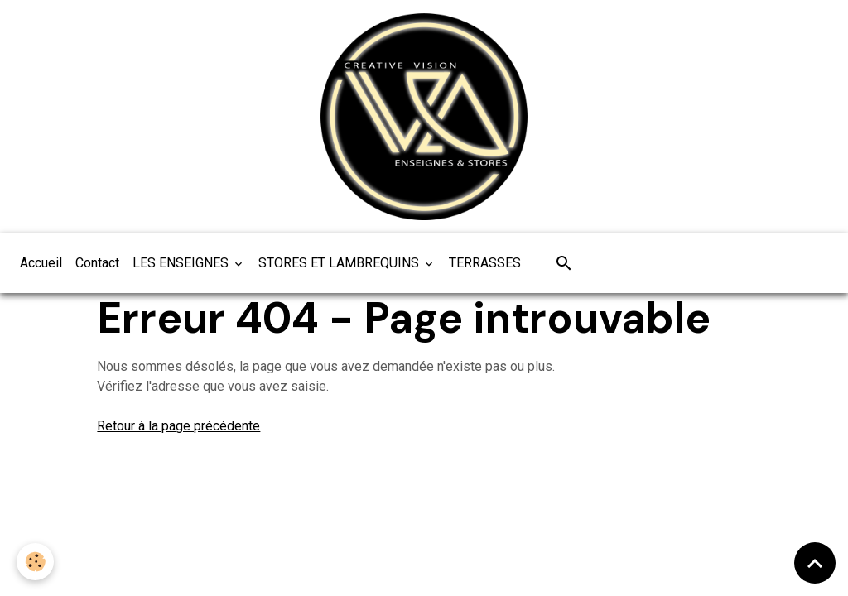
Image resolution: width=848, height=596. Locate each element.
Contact (97, 263)
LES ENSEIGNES (182, 263)
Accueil (41, 263)
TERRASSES (485, 263)
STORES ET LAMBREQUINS (340, 263)
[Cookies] (35, 561)
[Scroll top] (815, 563)
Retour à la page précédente (178, 426)
